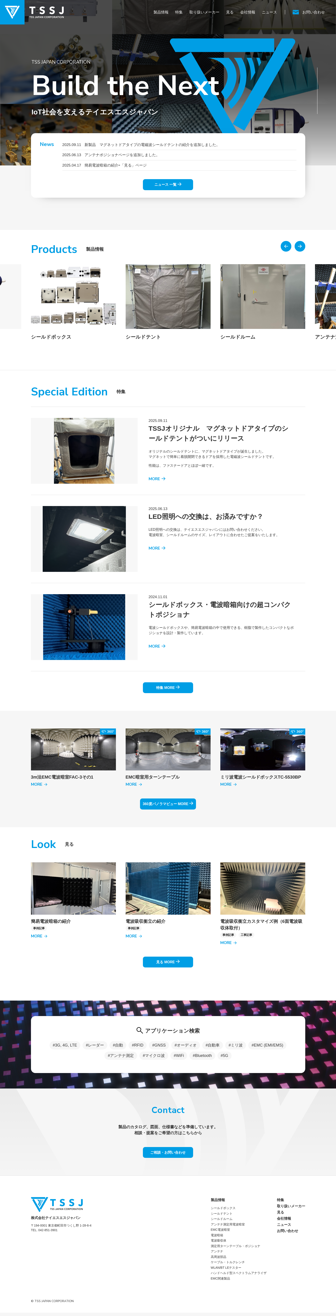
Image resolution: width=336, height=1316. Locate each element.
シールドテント (221, 1216)
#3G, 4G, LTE (65, 1047)
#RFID (137, 1047)
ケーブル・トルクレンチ (228, 1265)
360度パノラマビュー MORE (168, 804)
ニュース (269, 12)
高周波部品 (218, 1260)
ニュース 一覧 (168, 183)
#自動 (118, 1047)
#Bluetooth (202, 1057)
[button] (286, 244)
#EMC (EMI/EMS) (267, 1047)
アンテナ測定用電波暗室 (228, 1227)
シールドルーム (221, 1222)
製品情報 (161, 12)
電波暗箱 (217, 1238)
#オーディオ (186, 1047)
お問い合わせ (287, 1234)
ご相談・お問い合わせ (168, 1155)
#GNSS (159, 1047)
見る (230, 12)
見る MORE (168, 963)
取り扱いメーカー (204, 12)
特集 (179, 12)
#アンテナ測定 (121, 1057)
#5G (224, 1057)
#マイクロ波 (154, 1057)
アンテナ (217, 1254)
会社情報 (247, 12)
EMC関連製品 (220, 1281)
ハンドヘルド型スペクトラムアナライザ (239, 1276)
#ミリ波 (235, 1047)
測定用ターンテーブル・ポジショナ (235, 1249)
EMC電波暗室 (220, 1233)
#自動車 (212, 1047)
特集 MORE (168, 686)
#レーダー (95, 1047)
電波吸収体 (218, 1244)
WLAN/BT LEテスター (226, 1270)
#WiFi (179, 1057)
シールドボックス (223, 1211)
